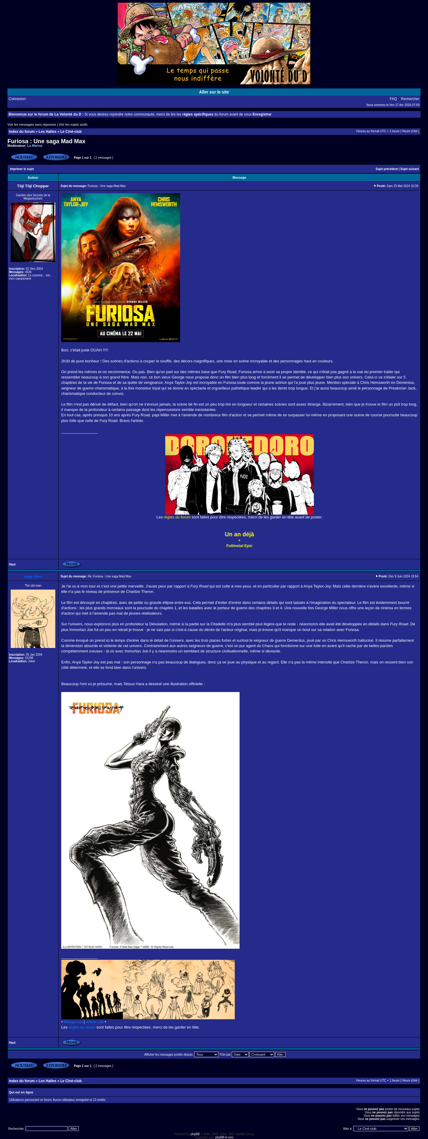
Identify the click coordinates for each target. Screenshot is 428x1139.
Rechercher (410, 99)
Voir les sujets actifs (73, 124)
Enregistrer (262, 114)
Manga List (73, 1022)
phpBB (195, 1134)
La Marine (35, 145)
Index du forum (22, 132)
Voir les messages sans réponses (31, 124)
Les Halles (47, 132)
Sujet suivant (409, 169)
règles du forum (82, 1027)
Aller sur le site (214, 92)
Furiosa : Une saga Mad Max (46, 141)
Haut (12, 564)
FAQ (393, 99)
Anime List (95, 1022)
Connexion (17, 99)
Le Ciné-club (71, 132)
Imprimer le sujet (22, 169)
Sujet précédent (387, 169)
